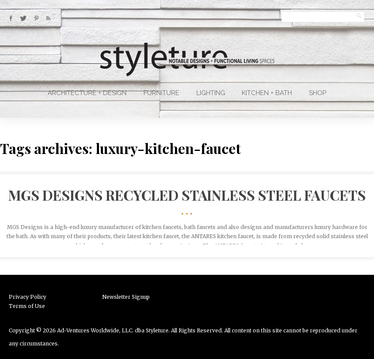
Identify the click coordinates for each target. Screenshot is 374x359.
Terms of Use (27, 306)
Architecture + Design (87, 93)
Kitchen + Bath (267, 93)
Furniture (161, 93)
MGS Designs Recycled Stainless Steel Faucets (187, 194)
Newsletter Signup (126, 297)
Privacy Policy (27, 297)
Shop (317, 93)
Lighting (210, 93)
